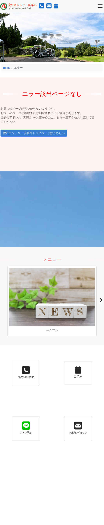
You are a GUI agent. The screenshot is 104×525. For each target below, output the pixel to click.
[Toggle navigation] (100, 6)
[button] (100, 301)
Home (6, 67)
